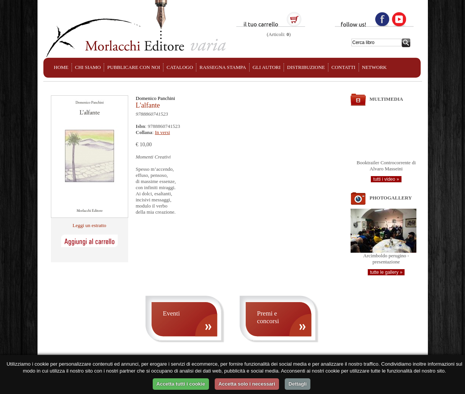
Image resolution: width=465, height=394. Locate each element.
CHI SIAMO (88, 67)
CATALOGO (179, 67)
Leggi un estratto (89, 225)
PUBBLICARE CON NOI (133, 67)
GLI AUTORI (267, 67)
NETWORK (374, 67)
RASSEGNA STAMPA (222, 67)
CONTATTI (343, 67)
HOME (61, 67)
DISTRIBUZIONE (306, 67)
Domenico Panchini (155, 98)
